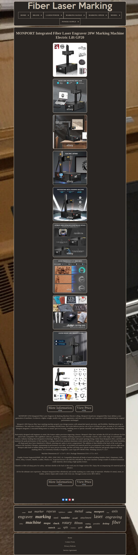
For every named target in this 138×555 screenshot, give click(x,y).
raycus (51, 511)
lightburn (61, 512)
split (65, 527)
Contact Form (70, 542)
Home (70, 538)
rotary (67, 522)
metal (79, 511)
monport (99, 511)
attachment (85, 517)
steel (56, 517)
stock (59, 528)
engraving (114, 517)
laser (98, 516)
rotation (73, 528)
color (70, 512)
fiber (116, 522)
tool (30, 512)
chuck (56, 523)
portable (96, 524)
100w (21, 524)
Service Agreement (70, 550)
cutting (89, 512)
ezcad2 (75, 518)
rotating (88, 524)
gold (80, 527)
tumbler (65, 517)
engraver (25, 516)
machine (33, 522)
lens (108, 512)
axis (115, 511)
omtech (51, 527)
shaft (88, 527)
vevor (23, 512)
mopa (47, 523)
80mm (78, 523)
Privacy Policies (70, 546)
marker (39, 511)
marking (43, 516)
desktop (106, 523)
